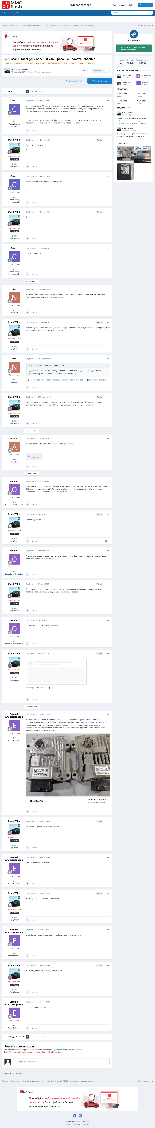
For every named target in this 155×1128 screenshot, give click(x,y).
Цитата (34, 130)
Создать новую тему (74, 81)
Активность (8, 13)
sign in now (57, 1050)
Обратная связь (73, 1122)
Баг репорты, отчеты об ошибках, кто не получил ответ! (131, 48)
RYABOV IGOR (147, 75)
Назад (11, 91)
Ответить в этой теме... (27, 1062)
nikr (14, 289)
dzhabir (145, 82)
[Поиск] (123, 13)
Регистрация (145, 5)
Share (84, 71)
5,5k (14, 164)
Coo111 (13, 100)
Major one (127, 82)
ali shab (14, 438)
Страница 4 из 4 (38, 91)
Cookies (85, 1122)
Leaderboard (22, 13)
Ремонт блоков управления (39, 72)
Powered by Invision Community (77, 1124)
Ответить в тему (99, 81)
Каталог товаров (80, 4)
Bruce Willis (22, 69)
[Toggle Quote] (29, 365)
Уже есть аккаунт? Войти (124, 5)
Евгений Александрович (14, 715)
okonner (14, 481)
